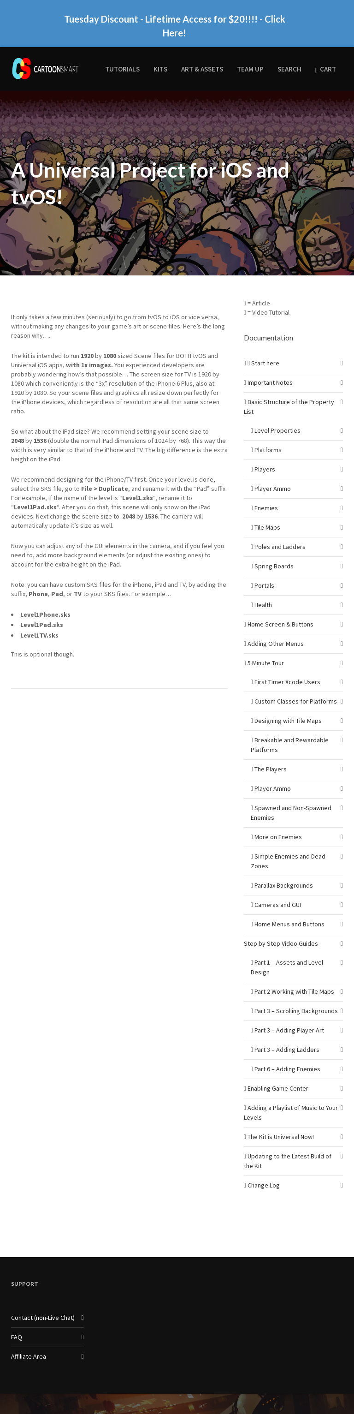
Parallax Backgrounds (282, 869)
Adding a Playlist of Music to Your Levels (291, 1096)
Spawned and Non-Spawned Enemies (291, 796)
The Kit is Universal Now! (279, 1120)
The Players (269, 753)
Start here (261, 347)
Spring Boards (272, 550)
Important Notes (268, 366)
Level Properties (276, 414)
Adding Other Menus (274, 627)
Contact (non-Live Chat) (43, 1301)
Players (263, 453)
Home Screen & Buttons (278, 608)
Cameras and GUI (276, 888)
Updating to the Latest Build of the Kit (287, 1145)
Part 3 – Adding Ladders (285, 1033)
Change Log (262, 1169)
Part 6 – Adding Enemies (285, 1053)
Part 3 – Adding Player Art (287, 1014)
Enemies (264, 492)
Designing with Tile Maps (286, 704)
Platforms (266, 434)
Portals (262, 569)
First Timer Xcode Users (285, 666)
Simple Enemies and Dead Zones (288, 845)
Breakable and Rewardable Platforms (290, 729)
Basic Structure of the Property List (289, 391)
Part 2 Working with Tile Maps (292, 975)
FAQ (16, 1321)
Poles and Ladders (278, 530)
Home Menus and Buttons (287, 908)
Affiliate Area (28, 1340)
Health (261, 589)
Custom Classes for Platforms (294, 685)
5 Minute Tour (264, 647)
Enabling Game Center (276, 1072)
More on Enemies (276, 821)
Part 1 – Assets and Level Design (287, 951)
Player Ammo (271, 472)
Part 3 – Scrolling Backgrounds (294, 994)
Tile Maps (265, 511)
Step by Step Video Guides (281, 927)
